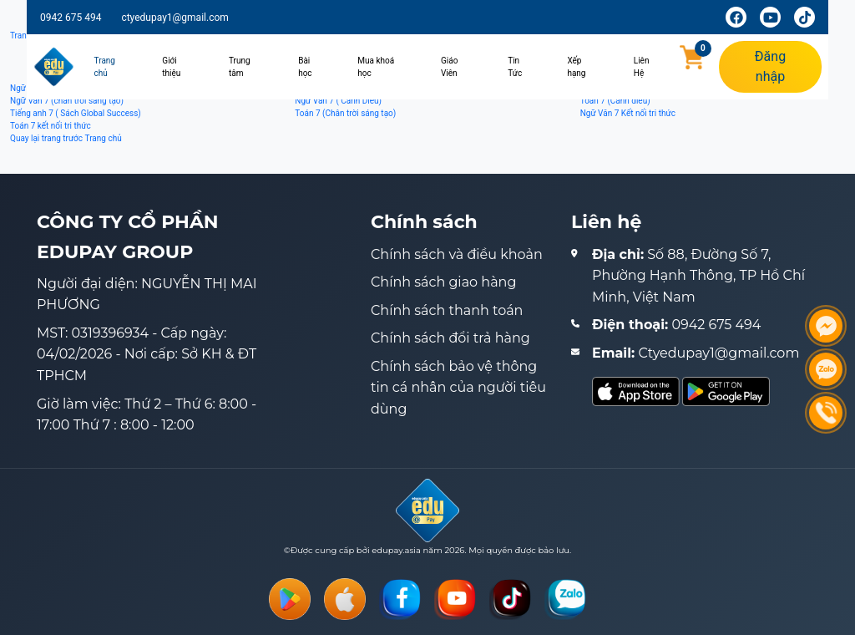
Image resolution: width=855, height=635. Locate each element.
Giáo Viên (449, 67)
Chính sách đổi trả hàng (450, 338)
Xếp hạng (576, 67)
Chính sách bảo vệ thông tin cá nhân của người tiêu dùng (458, 387)
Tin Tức (515, 67)
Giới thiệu (171, 67)
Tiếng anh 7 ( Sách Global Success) (75, 113)
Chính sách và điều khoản (457, 254)
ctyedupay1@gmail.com (174, 17)
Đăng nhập (770, 66)
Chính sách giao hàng (443, 282)
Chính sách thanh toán (447, 310)
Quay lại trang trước (46, 138)
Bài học (304, 67)
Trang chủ (104, 67)
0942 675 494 (70, 17)
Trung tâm (239, 67)
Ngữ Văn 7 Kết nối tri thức (627, 113)
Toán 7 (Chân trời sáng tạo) (345, 113)
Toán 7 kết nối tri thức (50, 125)
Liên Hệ (642, 67)
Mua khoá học (375, 67)
